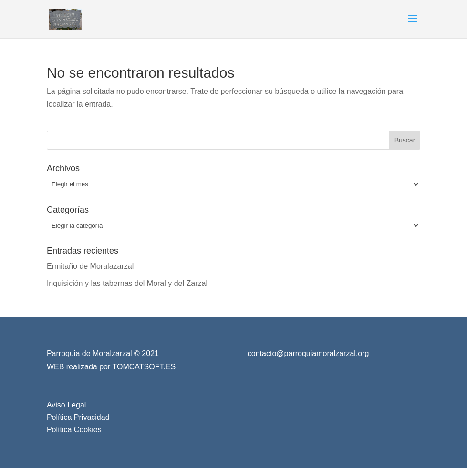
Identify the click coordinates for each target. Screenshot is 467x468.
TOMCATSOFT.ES (144, 367)
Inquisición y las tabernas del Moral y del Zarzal (127, 283)
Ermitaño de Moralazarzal (90, 266)
